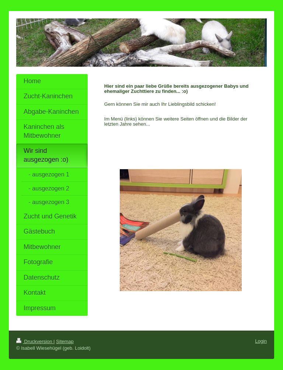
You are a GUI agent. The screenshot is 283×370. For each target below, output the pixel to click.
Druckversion (34, 341)
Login (261, 341)
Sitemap (65, 341)
